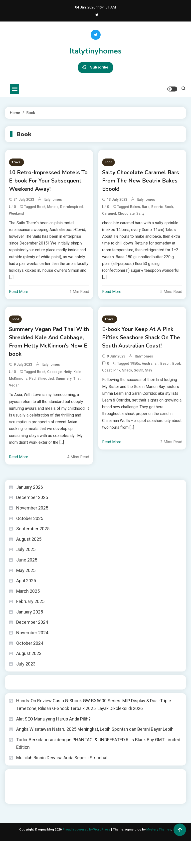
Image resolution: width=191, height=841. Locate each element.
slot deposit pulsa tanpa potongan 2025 (100, 783)
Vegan (14, 385)
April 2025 (26, 580)
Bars (146, 207)
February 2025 (30, 601)
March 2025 (28, 591)
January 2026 (29, 487)
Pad (32, 378)
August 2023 (28, 653)
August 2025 (28, 539)
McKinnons (18, 378)
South (138, 370)
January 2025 (29, 611)
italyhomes (53, 200)
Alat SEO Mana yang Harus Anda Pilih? (53, 719)
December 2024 (32, 622)
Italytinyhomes (96, 51)
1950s (135, 364)
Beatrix (157, 207)
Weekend (16, 214)
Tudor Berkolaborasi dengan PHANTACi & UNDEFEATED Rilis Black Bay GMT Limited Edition (98, 743)
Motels (52, 207)
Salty (140, 214)
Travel (16, 162)
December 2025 (32, 497)
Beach (165, 364)
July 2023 (25, 663)
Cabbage (54, 372)
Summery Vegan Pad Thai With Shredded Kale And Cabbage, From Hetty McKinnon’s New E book (49, 342)
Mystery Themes (158, 829)
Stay (148, 370)
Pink (116, 370)
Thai (76, 378)
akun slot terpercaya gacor (78, 776)
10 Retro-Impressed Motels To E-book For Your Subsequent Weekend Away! (48, 181)
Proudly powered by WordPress (86, 829)
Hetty (67, 372)
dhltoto (14, 776)
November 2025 (32, 507)
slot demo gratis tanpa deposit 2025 (131, 776)
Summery (64, 378)
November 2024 (32, 632)
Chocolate (126, 214)
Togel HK (16, 682)
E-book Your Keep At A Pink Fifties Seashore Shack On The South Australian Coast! (141, 338)
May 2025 (25, 570)
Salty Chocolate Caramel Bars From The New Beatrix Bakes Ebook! (140, 181)
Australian (150, 364)
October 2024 (29, 643)
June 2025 (26, 559)
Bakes (135, 207)
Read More (18, 291)
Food (108, 162)
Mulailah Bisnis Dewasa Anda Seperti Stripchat (62, 757)
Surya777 (16, 796)
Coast (107, 370)
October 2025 (29, 518)
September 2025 (32, 528)
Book (41, 207)
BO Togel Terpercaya (38, 776)
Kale (77, 372)
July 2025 (25, 549)
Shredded (45, 378)
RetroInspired (71, 207)
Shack (127, 370)
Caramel (109, 214)
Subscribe (95, 67)
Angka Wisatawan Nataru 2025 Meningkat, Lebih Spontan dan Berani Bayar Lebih (95, 729)
